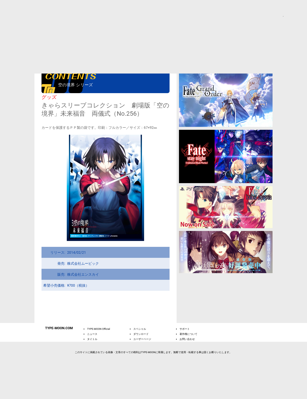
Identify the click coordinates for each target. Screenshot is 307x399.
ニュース (91, 334)
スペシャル (138, 328)
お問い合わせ (186, 339)
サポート (184, 328)
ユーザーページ (141, 339)
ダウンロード (140, 334)
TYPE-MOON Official (97, 328)
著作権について (187, 334)
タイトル (91, 339)
